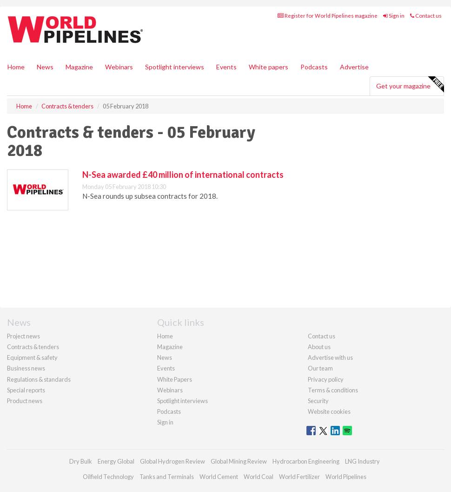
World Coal (258, 476)
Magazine (79, 67)
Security (318, 400)
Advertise (354, 67)
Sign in (394, 16)
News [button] (45, 67)
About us (319, 346)
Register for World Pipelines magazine (328, 16)
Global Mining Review (239, 461)
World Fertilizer (299, 476)
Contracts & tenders (33, 346)
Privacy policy (326, 379)
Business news (26, 368)
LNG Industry (362, 461)
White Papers (174, 379)
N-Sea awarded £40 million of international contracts (183, 174)
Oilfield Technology (108, 476)
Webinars (119, 67)
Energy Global (116, 461)
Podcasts (314, 67)
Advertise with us (330, 357)
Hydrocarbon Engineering (305, 461)
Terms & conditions (333, 390)
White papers (268, 67)
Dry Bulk (80, 461)
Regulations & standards (39, 379)
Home (16, 67)
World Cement (218, 476)
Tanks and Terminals (166, 476)
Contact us (426, 16)
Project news (23, 336)
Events (226, 67)
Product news (24, 400)
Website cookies (329, 411)
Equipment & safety (32, 357)
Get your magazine (410, 85)
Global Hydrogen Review (172, 461)
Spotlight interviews (174, 67)
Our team (320, 368)
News (164, 357)
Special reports (26, 390)
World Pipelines (345, 476)
